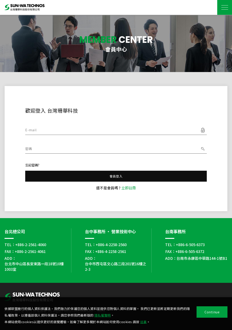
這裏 (143, 322)
